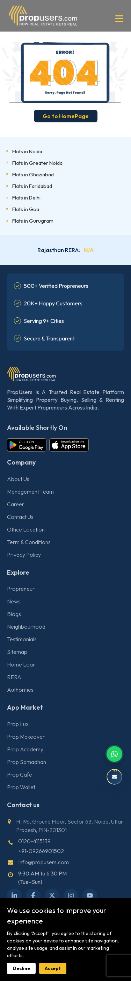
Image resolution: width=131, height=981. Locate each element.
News (14, 601)
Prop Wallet (21, 787)
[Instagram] (71, 895)
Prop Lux (18, 724)
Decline (21, 968)
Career (15, 504)
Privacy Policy (24, 554)
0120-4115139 (34, 841)
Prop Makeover (26, 736)
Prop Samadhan (26, 761)
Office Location (26, 529)
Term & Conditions (29, 542)
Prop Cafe (19, 774)
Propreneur (21, 588)
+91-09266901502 (41, 850)
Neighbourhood (26, 626)
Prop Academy (25, 749)
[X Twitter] (52, 895)
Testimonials (22, 639)
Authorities (20, 689)
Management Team (30, 491)
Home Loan (21, 664)
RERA (14, 677)
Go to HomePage (66, 116)
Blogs (14, 613)
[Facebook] (33, 895)
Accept (53, 968)
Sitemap (17, 651)
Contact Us (20, 516)
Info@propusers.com (43, 862)
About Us (18, 478)
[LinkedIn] (14, 895)
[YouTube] (89, 895)
